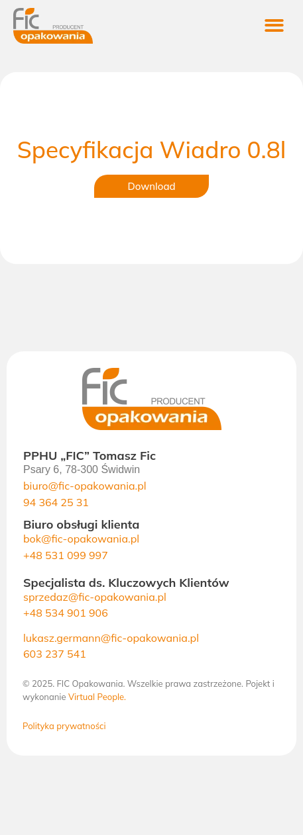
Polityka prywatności (64, 726)
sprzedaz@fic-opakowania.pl (94, 596)
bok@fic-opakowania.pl (81, 538)
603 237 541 (54, 653)
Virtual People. (97, 696)
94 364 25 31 (56, 502)
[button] (274, 26)
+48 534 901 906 (65, 612)
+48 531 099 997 (65, 555)
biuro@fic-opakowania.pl (85, 485)
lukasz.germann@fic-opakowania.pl (111, 637)
